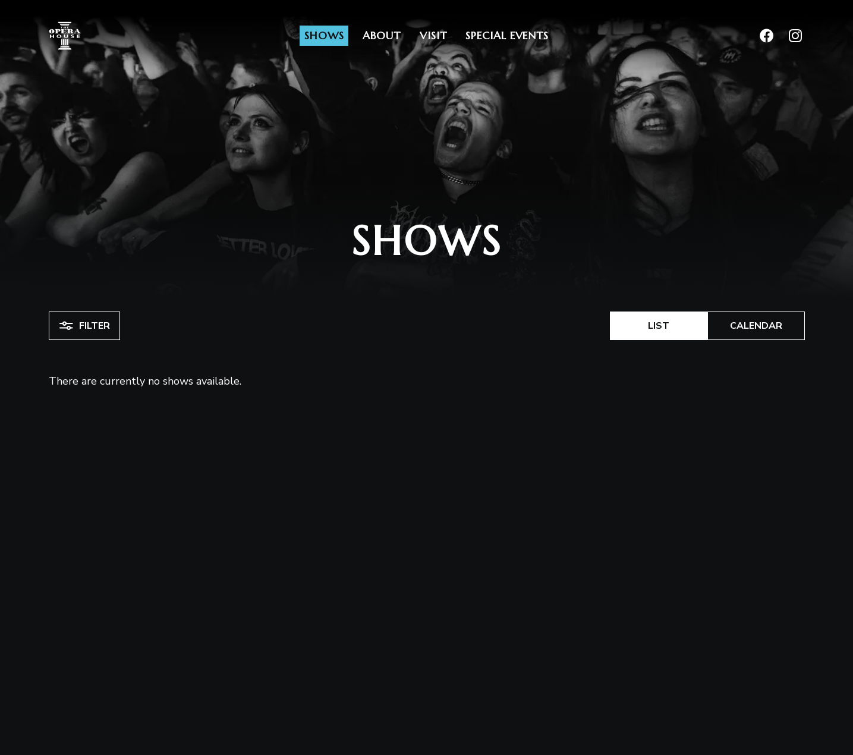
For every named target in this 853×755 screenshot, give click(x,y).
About (382, 35)
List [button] (658, 325)
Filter (84, 326)
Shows (324, 35)
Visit (433, 35)
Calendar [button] (756, 325)
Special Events (507, 35)
